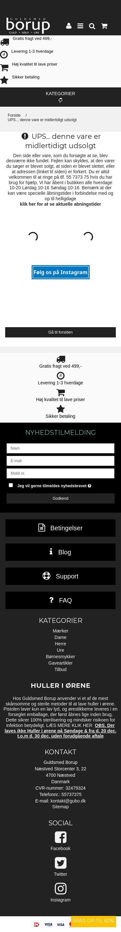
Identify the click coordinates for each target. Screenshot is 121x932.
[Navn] (60, 448)
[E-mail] (60, 460)
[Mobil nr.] (60, 473)
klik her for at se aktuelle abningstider (60, 204)
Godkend (60, 498)
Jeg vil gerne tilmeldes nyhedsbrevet (58, 484)
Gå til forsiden (60, 332)
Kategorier (60, 97)
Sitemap (60, 806)
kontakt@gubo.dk (68, 800)
